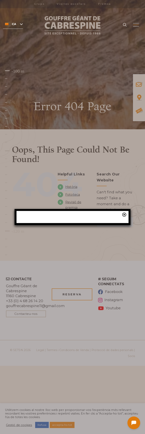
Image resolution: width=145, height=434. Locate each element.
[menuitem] (13, 24)
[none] (13, 24)
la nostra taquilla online (84, 250)
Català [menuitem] (14, 24)
